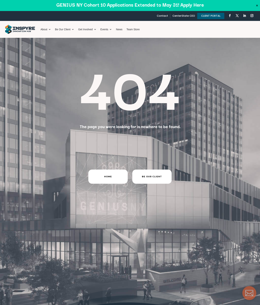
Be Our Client (62, 29)
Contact (162, 16)
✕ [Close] (257, 5)
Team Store (133, 29)
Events (104, 29)
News (119, 29)
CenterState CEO (183, 16)
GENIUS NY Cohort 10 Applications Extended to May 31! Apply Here (130, 4)
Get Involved (85, 29)
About (43, 29)
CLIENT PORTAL (210, 16)
